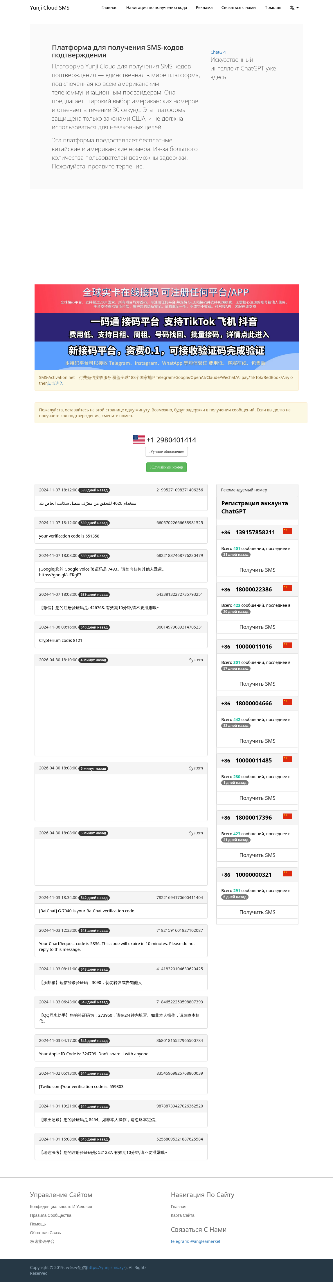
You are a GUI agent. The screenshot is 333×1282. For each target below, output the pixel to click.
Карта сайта (183, 1215)
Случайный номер (167, 467)
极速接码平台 (42, 1241)
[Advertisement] (166, 241)
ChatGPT (218, 52)
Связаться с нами (239, 7)
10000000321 (253, 874)
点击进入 (55, 383)
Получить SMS (258, 569)
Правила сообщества (50, 1215)
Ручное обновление (167, 451)
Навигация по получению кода (156, 7)
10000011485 (253, 760)
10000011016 (253, 646)
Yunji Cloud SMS (50, 7)
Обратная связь (45, 1233)
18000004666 (253, 703)
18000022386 (253, 589)
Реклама (204, 7)
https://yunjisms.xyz (106, 1267)
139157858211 (255, 532)
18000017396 (253, 817)
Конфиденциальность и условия (61, 1207)
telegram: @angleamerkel (195, 1241)
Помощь (272, 7)
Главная (110, 7)
